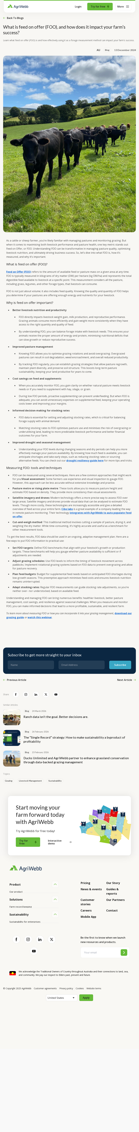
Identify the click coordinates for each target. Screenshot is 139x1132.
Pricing (85, 883)
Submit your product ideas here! (26, 909)
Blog (107, 50)
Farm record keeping (20, 946)
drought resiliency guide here (85, 460)
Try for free (100, 6)
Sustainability (55, 781)
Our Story (113, 883)
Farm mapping (17, 952)
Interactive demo (59, 842)
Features (14, 903)
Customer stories (87, 902)
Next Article (126, 680)
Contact (112, 910)
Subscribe (120, 665)
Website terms (94, 1071)
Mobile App (88, 917)
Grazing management (21, 964)
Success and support (20, 915)
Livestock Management (30, 781)
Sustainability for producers (24, 1000)
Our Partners (115, 900)
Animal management (20, 958)
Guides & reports (112, 891)
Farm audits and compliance (24, 976)
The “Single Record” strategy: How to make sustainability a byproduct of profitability (74, 739)
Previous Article (14, 680)
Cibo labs (67, 509)
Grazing (8, 781)
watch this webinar (40, 617)
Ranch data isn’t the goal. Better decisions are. (56, 717)
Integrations (16, 897)
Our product (16, 891)
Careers (86, 910)
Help (12, 927)
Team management (20, 970)
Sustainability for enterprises (24, 994)
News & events (91, 889)
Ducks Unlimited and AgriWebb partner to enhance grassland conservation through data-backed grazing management (76, 760)
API (11, 921)
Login (78, 6)
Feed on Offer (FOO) (18, 272)
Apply (86, 1080)
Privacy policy (66, 1071)
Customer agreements (45, 1071)
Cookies (80, 1071)
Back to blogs (13, 18)
